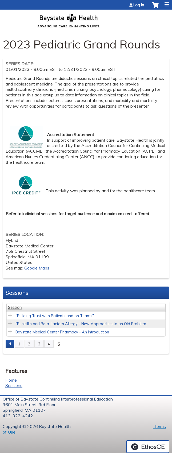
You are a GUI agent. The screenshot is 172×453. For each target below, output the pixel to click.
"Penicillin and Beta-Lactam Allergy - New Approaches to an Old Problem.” (81, 323)
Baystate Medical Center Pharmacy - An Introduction (62, 332)
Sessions (13, 385)
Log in (138, 5)
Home (11, 380)
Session (15, 307)
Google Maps (36, 268)
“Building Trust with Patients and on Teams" (54, 315)
